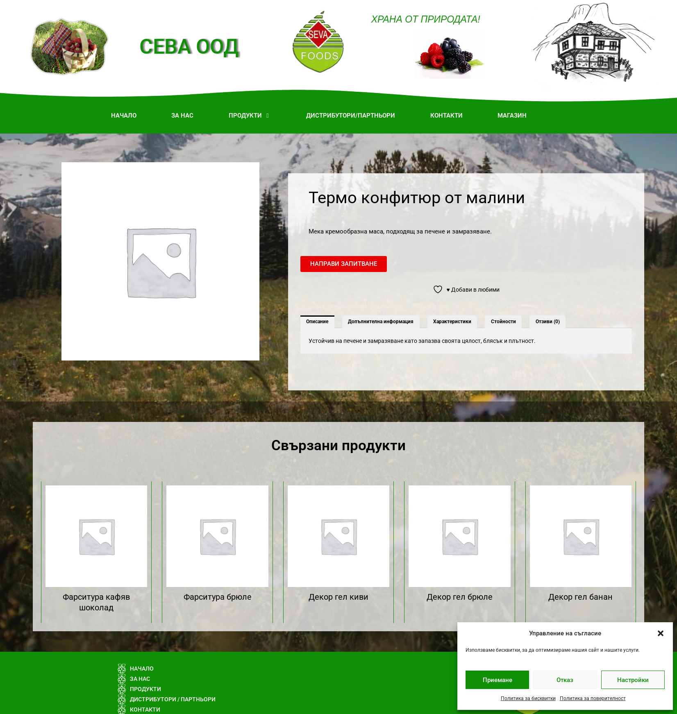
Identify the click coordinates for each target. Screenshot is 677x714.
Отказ (565, 680)
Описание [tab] (317, 321)
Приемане (497, 680)
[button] (661, 633)
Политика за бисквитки (528, 698)
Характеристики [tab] (452, 321)
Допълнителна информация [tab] (380, 321)
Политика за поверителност (593, 698)
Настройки (633, 680)
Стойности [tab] (503, 321)
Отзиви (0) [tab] (548, 321)
